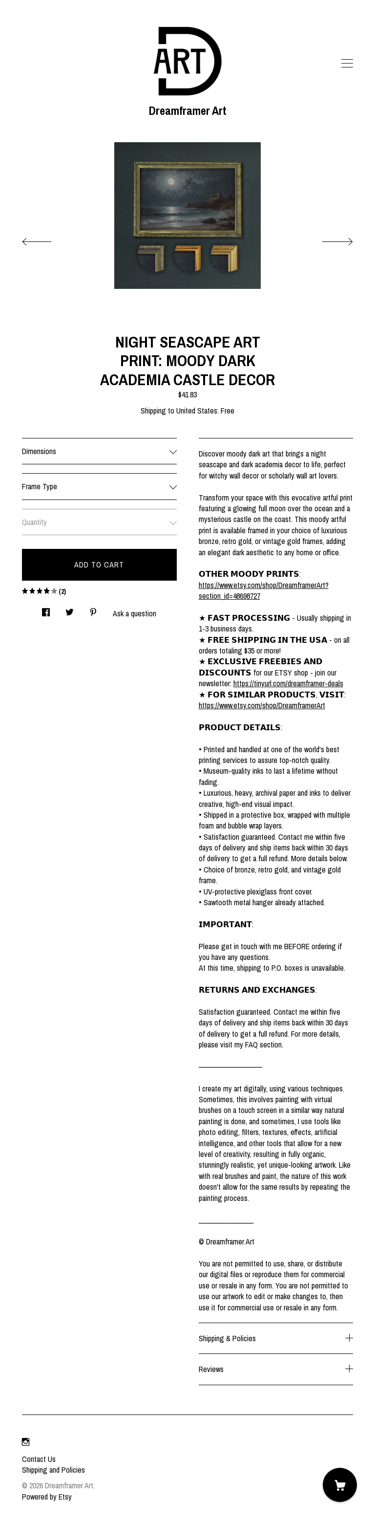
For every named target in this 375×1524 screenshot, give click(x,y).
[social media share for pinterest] (93, 609)
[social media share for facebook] (46, 609)
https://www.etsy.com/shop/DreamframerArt (262, 705)
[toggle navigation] (347, 63)
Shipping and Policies (53, 1469)
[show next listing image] (328, 239)
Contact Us (39, 1459)
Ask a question (134, 613)
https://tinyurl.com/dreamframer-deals (288, 683)
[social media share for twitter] (69, 609)
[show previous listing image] (46, 239)
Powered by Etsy (47, 1496)
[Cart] (340, 1485)
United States (196, 410)
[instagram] (25, 1442)
